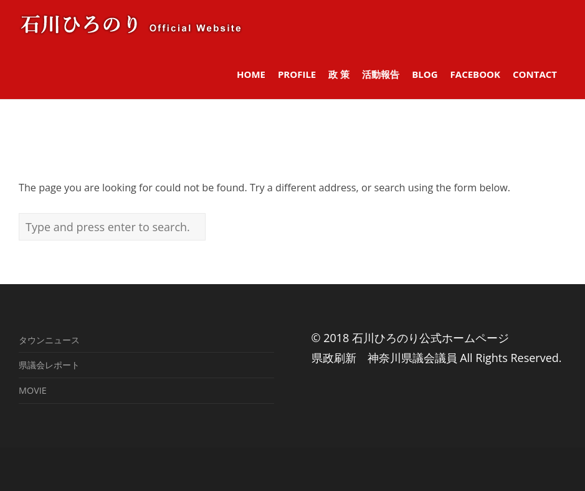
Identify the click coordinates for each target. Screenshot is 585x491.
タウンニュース (49, 340)
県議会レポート (49, 365)
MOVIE (33, 390)
